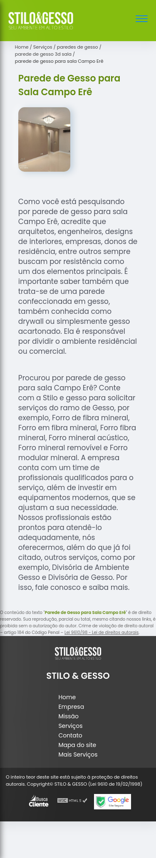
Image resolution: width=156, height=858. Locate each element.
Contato (70, 735)
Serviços (70, 726)
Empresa (71, 707)
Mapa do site (77, 745)
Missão (68, 716)
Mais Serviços (77, 754)
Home (67, 697)
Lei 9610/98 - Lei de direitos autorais (101, 632)
